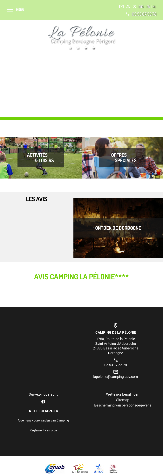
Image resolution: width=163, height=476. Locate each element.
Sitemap (122, 400)
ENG (141, 7)
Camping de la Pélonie (115, 332)
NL (154, 7)
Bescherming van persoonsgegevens (122, 405)
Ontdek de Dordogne (118, 228)
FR (148, 7)
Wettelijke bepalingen (122, 394)
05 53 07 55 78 (144, 14)
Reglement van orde (43, 430)
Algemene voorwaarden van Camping (43, 420)
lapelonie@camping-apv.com (115, 377)
